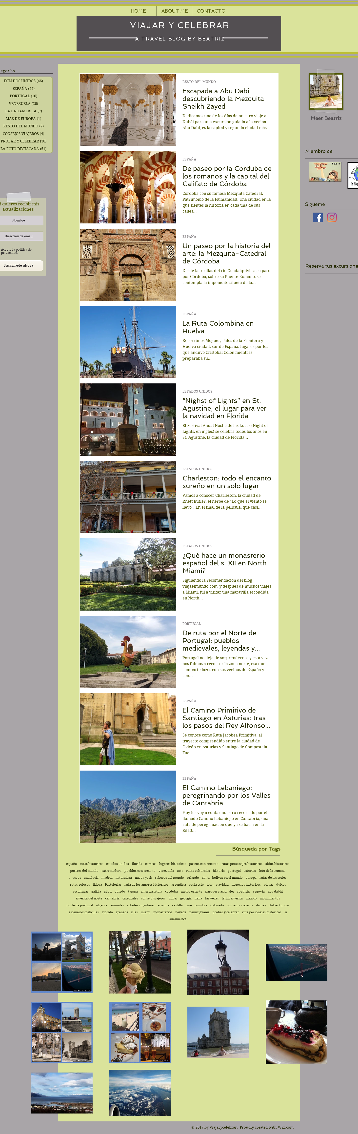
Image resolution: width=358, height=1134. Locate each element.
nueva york (143, 877)
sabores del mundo (169, 877)
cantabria (112, 898)
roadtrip (243, 891)
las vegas (212, 898)
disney (261, 905)
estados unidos (117, 864)
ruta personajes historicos (261, 912)
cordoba (171, 891)
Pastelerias (113, 884)
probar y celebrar (226, 912)
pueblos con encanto (140, 871)
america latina (151, 891)
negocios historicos (246, 884)
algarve (101, 905)
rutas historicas (91, 864)
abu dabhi (275, 891)
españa (71, 864)
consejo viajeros (153, 898)
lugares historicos (172, 864)
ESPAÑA (189, 159)
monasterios (162, 912)
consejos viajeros (240, 905)
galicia (96, 891)
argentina (178, 884)
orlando (193, 877)
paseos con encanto (204, 864)
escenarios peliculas (84, 912)
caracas (150, 864)
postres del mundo (84, 871)
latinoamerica (232, 898)
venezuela (166, 871)
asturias (250, 871)
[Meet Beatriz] (326, 118)
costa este (196, 884)
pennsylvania (199, 912)
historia (219, 871)
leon (210, 884)
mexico (251, 898)
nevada (180, 912)
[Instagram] (332, 217)
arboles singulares (141, 905)
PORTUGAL (191, 624)
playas (268, 884)
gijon (108, 891)
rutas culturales (198, 871)
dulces (281, 884)
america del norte (89, 898)
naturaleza (124, 877)
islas (134, 912)
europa (251, 877)
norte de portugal (79, 905)
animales (117, 905)
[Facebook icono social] (318, 217)
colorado (217, 905)
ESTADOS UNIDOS (197, 391)
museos (75, 877)
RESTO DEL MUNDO (199, 82)
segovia (259, 891)
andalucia (91, 877)
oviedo (120, 891)
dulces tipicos (279, 905)
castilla (177, 905)
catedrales (130, 898)
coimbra (201, 905)
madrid (107, 877)
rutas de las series (272, 877)
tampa (133, 891)
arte (180, 871)
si (285, 912)
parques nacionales (219, 891)
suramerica (177, 919)
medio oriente (191, 891)
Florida (107, 912)
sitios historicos (277, 864)
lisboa (97, 884)
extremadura (111, 871)
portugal (234, 871)
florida (137, 864)
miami (145, 912)
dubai (173, 898)
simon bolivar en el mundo (222, 877)
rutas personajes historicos (241, 864)
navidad (222, 884)
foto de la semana (272, 871)
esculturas (80, 891)
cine (189, 905)
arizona (163, 905)
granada (122, 912)
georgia (186, 898)
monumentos (270, 898)
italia (198, 898)
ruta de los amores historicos (146, 884)
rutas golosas (80, 884)
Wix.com (286, 1127)
